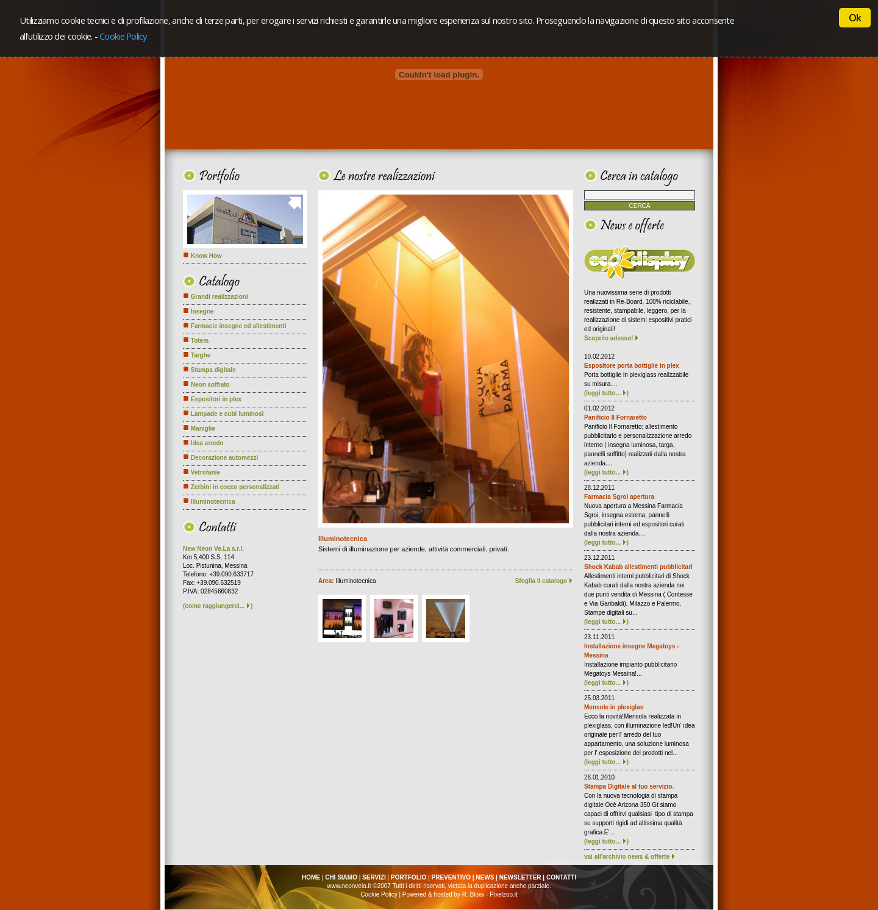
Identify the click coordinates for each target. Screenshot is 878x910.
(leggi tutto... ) (606, 393)
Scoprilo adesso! (611, 338)
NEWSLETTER (520, 877)
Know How (206, 256)
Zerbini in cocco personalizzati (235, 487)
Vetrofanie (205, 472)
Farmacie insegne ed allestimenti (239, 326)
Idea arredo (207, 443)
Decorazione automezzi (225, 457)
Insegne (202, 311)
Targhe (201, 355)
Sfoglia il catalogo (544, 581)
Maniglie (203, 428)
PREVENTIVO (450, 877)
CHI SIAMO (341, 877)
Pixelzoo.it (504, 894)
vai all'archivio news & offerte (630, 856)
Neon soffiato (210, 384)
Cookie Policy (122, 36)
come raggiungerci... (214, 606)
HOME (311, 877)
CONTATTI (561, 877)
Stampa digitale (213, 370)
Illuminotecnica (213, 501)
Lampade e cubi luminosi (227, 413)
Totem (200, 340)
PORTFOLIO (408, 877)
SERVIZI (374, 877)
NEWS (485, 877)
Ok (855, 17)
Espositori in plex (216, 399)
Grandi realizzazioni (219, 296)
